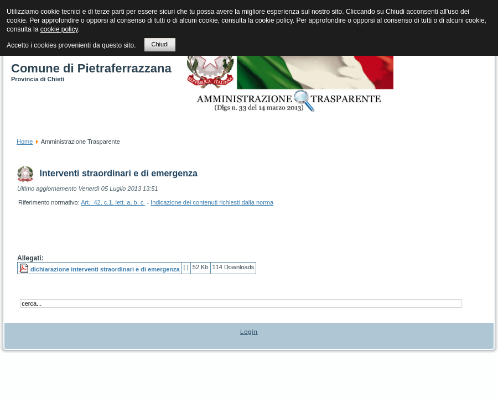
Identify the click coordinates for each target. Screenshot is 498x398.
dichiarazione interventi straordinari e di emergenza (105, 269)
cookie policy (59, 29)
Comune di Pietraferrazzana (91, 68)
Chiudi (159, 44)
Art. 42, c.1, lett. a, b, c (113, 202)
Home (25, 141)
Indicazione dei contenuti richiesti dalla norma (212, 202)
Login (249, 331)
